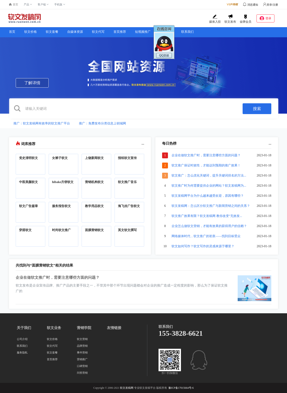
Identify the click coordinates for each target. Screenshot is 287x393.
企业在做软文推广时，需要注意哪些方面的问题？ (206, 155)
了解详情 (32, 83)
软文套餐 (52, 31)
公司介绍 (22, 339)
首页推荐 (119, 31)
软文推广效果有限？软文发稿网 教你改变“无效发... (207, 216)
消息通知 (252, 4)
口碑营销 (82, 366)
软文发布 (230, 18)
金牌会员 (245, 18)
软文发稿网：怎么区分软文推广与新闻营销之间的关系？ (211, 206)
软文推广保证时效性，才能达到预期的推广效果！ (206, 165)
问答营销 (82, 372)
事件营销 (82, 352)
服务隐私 (22, 352)
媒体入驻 (215, 18)
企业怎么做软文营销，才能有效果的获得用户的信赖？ (209, 226)
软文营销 (82, 339)
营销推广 (82, 359)
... (142, 143)
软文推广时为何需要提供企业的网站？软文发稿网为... (209, 185)
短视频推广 (143, 31)
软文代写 (98, 31)
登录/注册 (270, 4)
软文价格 (30, 31)
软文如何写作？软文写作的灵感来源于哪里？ (203, 246)
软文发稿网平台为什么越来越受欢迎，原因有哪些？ (208, 195)
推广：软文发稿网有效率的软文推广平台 (41, 123)
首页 (12, 31)
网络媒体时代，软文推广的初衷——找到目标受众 (206, 236)
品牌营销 (82, 345)
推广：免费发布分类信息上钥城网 (102, 123)
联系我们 (187, 31)
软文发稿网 (126, 387)
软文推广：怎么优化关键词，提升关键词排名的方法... (209, 175)
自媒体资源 (75, 31)
